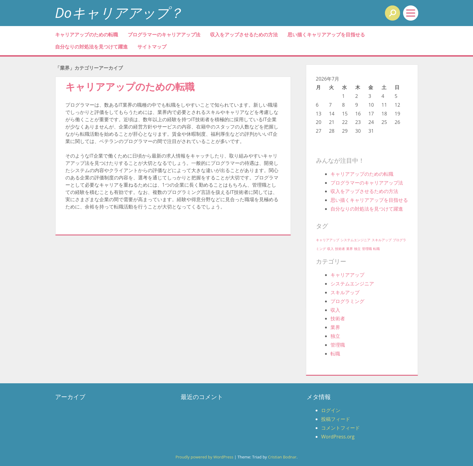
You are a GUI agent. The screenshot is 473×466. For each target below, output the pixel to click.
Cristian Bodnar (282, 457)
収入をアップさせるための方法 (244, 34)
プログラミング (347, 301)
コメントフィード (340, 427)
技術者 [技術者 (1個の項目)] (340, 249)
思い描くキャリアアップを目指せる (326, 34)
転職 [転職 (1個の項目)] (376, 249)
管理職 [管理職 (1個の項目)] (367, 249)
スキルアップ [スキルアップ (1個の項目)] (382, 240)
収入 (335, 310)
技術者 (337, 318)
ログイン (330, 410)
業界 (335, 327)
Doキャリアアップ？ (119, 12)
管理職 (337, 344)
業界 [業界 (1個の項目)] (349, 249)
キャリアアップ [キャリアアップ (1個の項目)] (327, 240)
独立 (335, 336)
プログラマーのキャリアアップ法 (164, 34)
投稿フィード (335, 419)
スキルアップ (345, 292)
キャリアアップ (347, 274)
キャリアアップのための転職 (86, 34)
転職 (335, 353)
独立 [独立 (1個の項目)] (357, 249)
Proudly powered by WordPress (204, 457)
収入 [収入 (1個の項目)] (330, 249)
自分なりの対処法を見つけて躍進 (91, 46)
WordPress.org (337, 436)
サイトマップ (151, 46)
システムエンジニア (352, 283)
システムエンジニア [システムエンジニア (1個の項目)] (355, 240)
